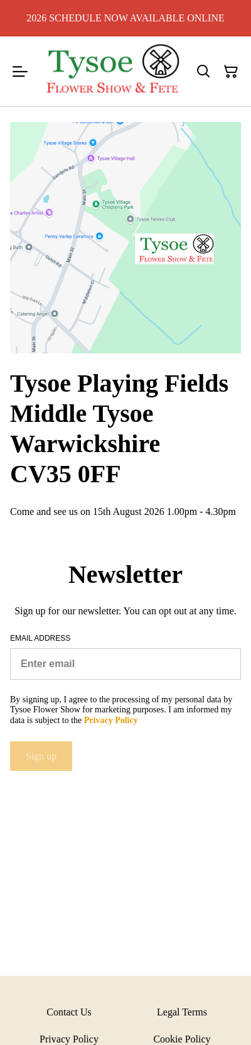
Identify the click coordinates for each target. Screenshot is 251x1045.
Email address (40, 638)
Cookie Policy (181, 1039)
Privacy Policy (69, 1039)
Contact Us (69, 1012)
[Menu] (20, 71)
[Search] (203, 72)
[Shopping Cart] (231, 72)
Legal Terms (182, 1012)
